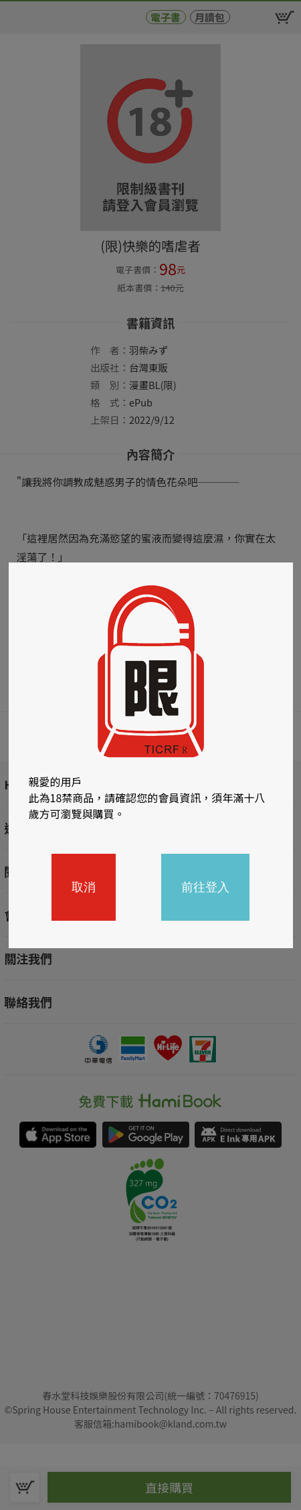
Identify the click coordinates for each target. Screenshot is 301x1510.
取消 (84, 887)
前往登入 (205, 887)
